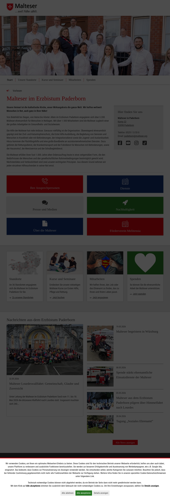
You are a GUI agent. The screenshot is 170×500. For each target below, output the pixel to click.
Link (92, 476)
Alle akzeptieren (84, 493)
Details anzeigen (102, 493)
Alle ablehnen (68, 493)
